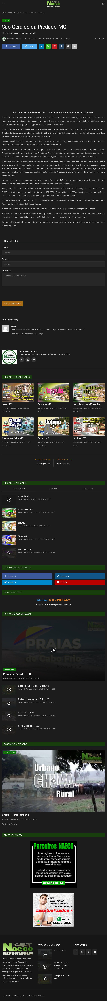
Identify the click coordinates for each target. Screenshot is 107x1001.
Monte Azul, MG (63, 463)
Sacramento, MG (25, 509)
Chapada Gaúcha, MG (12, 438)
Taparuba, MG (44, 404)
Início (4, 12)
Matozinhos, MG (25, 549)
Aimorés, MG (24, 496)
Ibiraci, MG (7, 404)
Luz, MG (21, 523)
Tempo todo (88, 488)
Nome (5, 247)
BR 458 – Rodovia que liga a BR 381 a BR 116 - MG (61, 966)
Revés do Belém (60, 951)
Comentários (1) (10, 319)
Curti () (39, 334)
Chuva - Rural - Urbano (15, 814)
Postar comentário (12, 303)
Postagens (11, 12)
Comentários (11, 241)
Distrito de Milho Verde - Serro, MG (33, 686)
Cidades (19, 12)
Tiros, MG (22, 536)
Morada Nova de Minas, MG (87, 404)
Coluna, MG (43, 438)
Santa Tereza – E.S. (26, 712)
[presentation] (22, 293)
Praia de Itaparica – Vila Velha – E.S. (34, 699)
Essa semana (19, 488)
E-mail (5, 259)
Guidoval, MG (79, 438)
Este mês (53, 488)
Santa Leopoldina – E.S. (28, 726)
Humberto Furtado (12, 39)
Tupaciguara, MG (44, 463)
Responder (27, 334)
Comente (6, 270)
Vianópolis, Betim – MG (61, 976)
